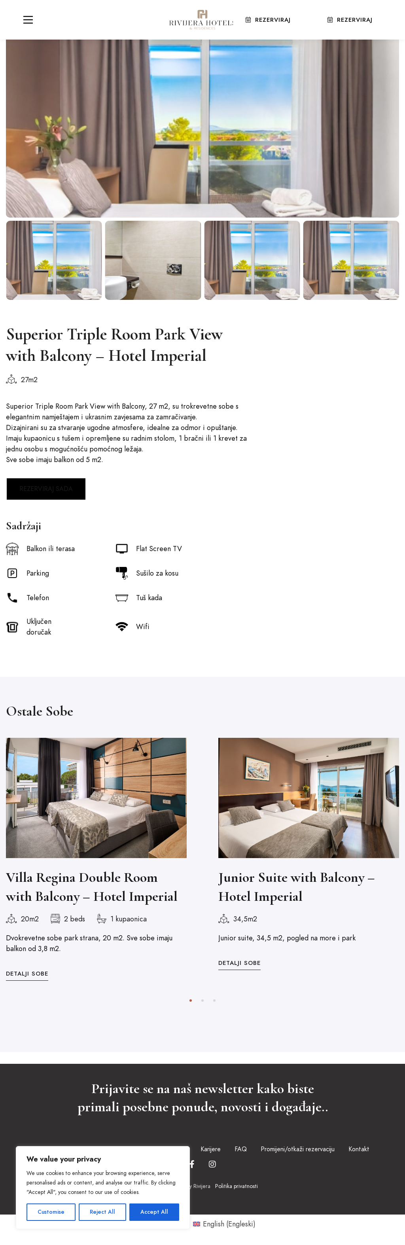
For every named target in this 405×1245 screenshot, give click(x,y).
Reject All (102, 1212)
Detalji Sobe (27, 974)
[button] (191, 1000)
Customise (51, 1212)
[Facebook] (192, 1164)
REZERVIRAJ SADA (46, 489)
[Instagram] (212, 1164)
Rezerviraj (267, 19)
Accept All (154, 1212)
